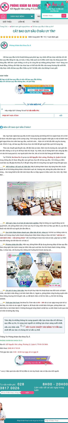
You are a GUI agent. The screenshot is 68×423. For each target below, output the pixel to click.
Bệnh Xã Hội (4, 417)
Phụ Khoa (3, 421)
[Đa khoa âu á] (18, 7)
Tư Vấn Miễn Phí (32, 110)
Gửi (27, 393)
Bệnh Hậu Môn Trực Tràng (7, 414)
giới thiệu (7, 22)
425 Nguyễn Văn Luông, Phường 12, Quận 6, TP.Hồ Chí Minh (27, 344)
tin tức (35, 22)
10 (26, 37)
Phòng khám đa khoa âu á (20, 45)
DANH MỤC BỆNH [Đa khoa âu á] (12, 16)
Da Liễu (2, 419)
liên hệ (21, 22)
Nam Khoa (4, 411)
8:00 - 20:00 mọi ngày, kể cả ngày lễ (25, 352)
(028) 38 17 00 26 (14, 348)
